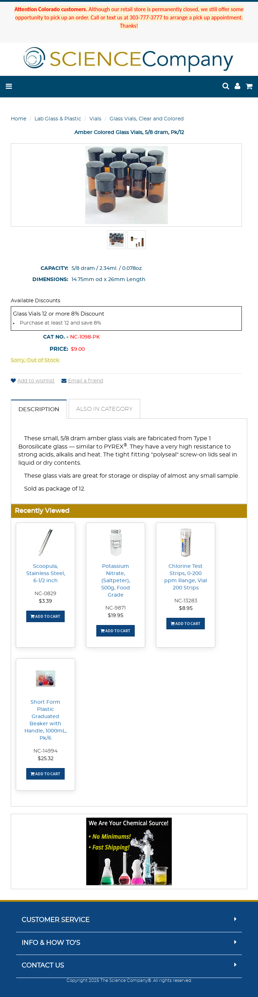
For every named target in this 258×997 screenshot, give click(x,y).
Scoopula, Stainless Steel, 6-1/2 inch (45, 573)
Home (18, 118)
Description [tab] (38, 409)
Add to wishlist (33, 380)
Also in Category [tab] (104, 409)
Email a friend (82, 380)
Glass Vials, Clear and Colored (147, 118)
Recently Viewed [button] (42, 510)
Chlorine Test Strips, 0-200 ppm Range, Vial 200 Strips (185, 577)
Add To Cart (45, 616)
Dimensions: (50, 279)
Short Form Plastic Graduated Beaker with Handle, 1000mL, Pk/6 (45, 720)
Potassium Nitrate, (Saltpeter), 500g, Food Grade (115, 581)
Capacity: (54, 268)
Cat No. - (55, 337)
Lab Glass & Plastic (57, 118)
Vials (95, 118)
